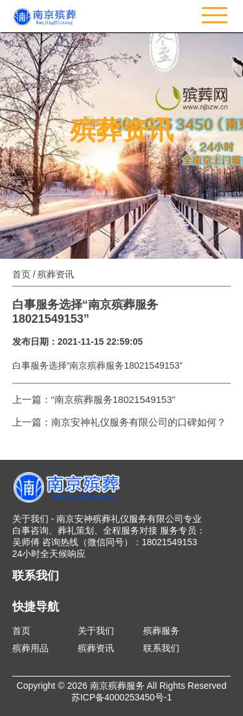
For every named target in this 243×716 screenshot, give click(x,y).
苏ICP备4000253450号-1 (121, 697)
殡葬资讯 (96, 648)
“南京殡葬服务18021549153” (113, 399)
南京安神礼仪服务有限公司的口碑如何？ (138, 422)
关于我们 (96, 630)
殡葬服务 (161, 630)
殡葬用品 (30, 648)
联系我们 (161, 648)
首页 (21, 274)
